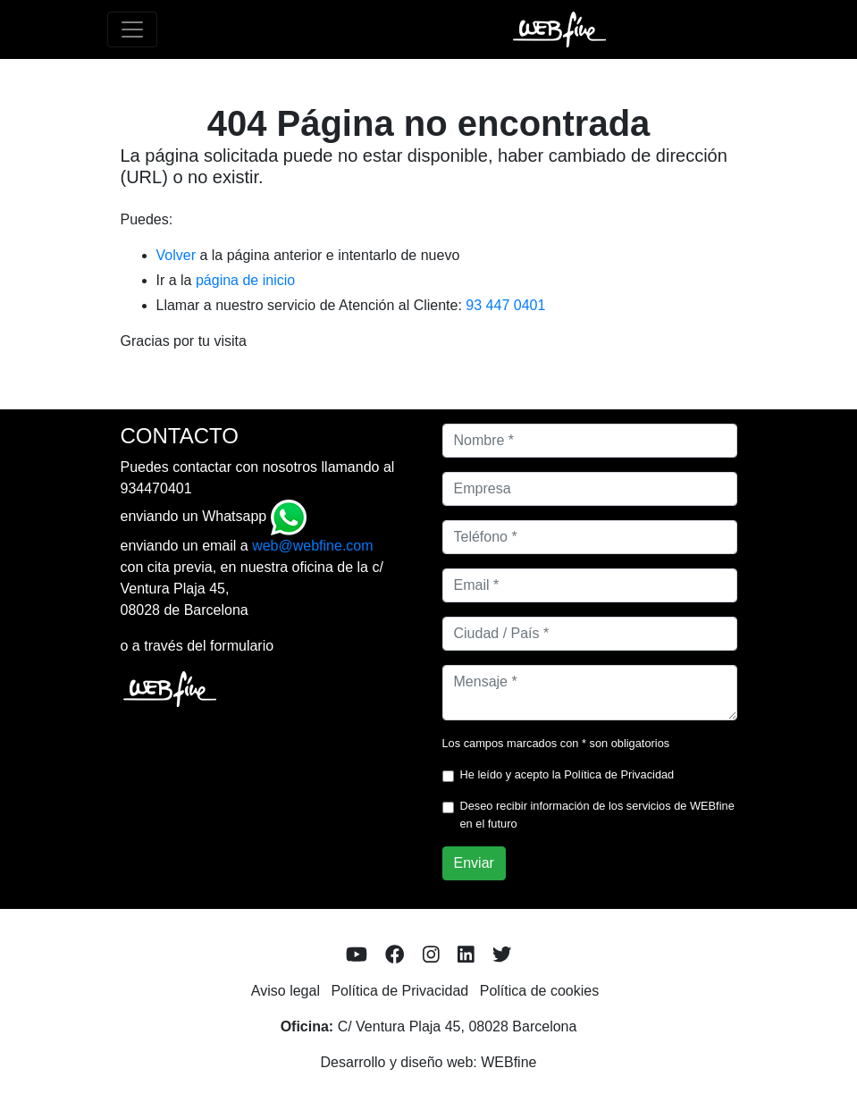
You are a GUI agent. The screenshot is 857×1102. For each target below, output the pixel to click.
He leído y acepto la (567, 774)
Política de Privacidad (619, 774)
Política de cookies (539, 990)
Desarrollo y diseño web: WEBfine (429, 1062)
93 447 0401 (505, 305)
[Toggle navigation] (132, 29)
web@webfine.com (312, 545)
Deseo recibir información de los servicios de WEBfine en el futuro (597, 814)
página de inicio (245, 280)
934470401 (156, 488)
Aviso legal (285, 990)
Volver (176, 255)
